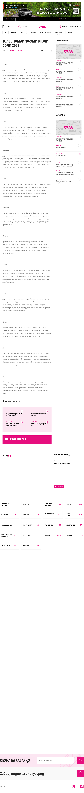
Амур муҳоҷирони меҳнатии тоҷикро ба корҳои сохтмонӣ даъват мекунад (64, 165)
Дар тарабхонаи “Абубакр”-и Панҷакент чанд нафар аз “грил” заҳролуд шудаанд (65, 173)
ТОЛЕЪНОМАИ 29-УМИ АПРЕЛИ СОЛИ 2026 (64, 106)
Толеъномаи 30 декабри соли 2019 (39, 425)
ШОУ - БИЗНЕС (59, 32)
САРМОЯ (13, 32)
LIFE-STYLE (22, 32)
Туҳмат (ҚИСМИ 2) (61, 156)
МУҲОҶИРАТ (32, 32)
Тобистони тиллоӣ (45, 32)
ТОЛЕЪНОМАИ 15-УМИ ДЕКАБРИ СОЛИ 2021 (12, 425)
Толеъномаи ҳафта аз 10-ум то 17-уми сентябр (14, 414)
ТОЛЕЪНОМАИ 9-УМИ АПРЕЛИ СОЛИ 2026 (64, 64)
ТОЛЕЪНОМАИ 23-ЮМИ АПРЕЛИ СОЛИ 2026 (65, 89)
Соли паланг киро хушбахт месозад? (38, 414)
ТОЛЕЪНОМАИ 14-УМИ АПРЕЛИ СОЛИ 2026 (64, 72)
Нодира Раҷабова (16, 51)
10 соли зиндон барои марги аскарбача (64, 182)
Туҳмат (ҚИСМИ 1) (61, 147)
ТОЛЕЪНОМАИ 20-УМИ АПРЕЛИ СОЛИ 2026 (64, 80)
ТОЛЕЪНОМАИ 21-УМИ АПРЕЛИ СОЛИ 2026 (64, 97)
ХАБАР (5, 32)
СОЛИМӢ (69, 32)
